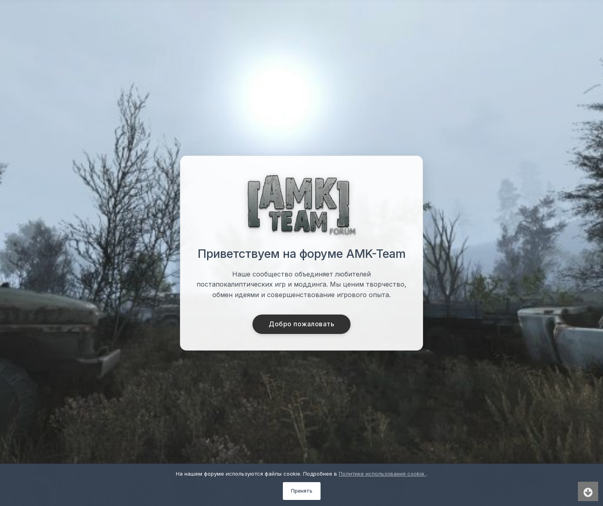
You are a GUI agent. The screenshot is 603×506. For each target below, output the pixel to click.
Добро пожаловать (302, 324)
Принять (301, 491)
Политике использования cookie (382, 473)
